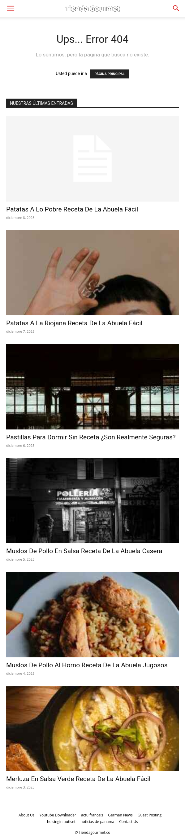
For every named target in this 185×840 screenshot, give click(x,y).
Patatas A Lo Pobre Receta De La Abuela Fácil (72, 209)
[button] (10, 8)
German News (120, 815)
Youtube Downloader (57, 815)
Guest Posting (149, 815)
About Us (26, 815)
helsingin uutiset (61, 821)
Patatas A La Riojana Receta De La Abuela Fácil (74, 323)
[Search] (176, 8)
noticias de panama (97, 821)
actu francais (92, 815)
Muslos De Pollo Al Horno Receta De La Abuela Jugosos (87, 665)
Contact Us (128, 821)
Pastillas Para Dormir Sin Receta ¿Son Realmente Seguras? (91, 437)
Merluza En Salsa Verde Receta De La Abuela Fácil (78, 779)
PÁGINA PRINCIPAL (109, 74)
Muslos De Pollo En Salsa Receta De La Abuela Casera (84, 551)
